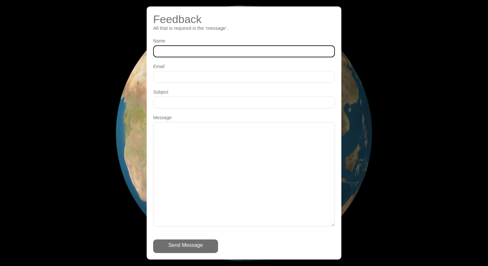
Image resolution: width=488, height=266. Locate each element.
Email (159, 66)
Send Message (185, 245)
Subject (160, 92)
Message (162, 117)
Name (159, 40)
